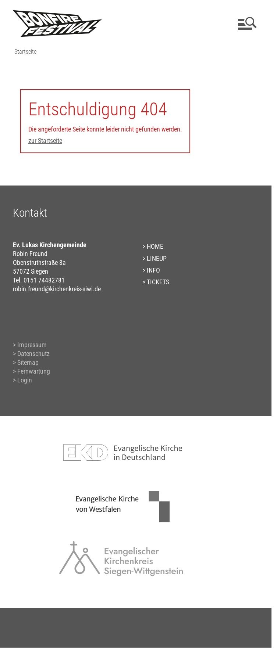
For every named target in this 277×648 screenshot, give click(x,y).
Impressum (32, 345)
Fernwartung (33, 371)
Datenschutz (33, 353)
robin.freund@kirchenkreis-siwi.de (57, 289)
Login (24, 380)
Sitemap (28, 362)
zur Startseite (45, 140)
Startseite (25, 51)
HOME (155, 246)
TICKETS (158, 282)
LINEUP (157, 258)
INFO (153, 270)
